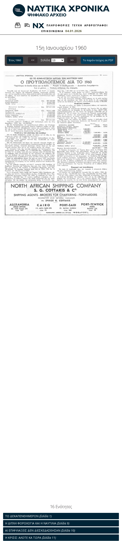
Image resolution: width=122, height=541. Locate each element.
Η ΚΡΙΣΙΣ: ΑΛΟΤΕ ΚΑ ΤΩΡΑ (30, 538)
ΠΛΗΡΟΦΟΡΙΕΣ (58, 25)
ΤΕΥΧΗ (77, 25)
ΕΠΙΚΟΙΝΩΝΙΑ (52, 31)
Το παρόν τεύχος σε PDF (98, 60)
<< (32, 60)
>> (72, 60)
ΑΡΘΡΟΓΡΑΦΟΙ (96, 25)
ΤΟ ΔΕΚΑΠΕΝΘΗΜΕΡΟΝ (28, 516)
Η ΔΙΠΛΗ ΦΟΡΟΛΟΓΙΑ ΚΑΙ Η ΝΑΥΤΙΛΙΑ (37, 523)
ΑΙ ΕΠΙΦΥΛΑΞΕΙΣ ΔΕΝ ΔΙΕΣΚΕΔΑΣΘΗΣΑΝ (40, 530)
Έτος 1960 (15, 60)
